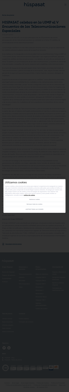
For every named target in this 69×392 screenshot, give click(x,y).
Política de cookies (29, 195)
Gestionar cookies (34, 199)
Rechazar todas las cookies (34, 204)
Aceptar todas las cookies (34, 209)
